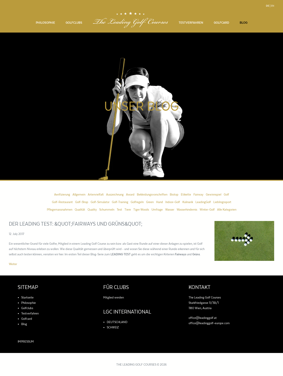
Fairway (198, 194)
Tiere (127, 209)
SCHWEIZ (113, 327)
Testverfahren (191, 22)
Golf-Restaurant (62, 202)
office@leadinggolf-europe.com (209, 323)
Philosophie (45, 22)
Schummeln (106, 209)
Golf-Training (120, 202)
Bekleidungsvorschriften (152, 194)
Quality (92, 209)
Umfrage (157, 209)
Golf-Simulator (100, 202)
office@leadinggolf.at (203, 318)
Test (119, 209)
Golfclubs (74, 22)
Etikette (186, 194)
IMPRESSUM (26, 341)
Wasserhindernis (187, 209)
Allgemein (79, 194)
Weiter (13, 264)
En (272, 5)
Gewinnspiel (213, 194)
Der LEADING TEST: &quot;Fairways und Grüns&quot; (75, 224)
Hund (159, 202)
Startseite (27, 297)
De (267, 5)
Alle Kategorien (226, 209)
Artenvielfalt (96, 194)
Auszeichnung (115, 194)
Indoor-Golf (172, 202)
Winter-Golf (207, 209)
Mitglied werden (113, 297)
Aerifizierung (62, 194)
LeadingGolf (203, 202)
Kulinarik (187, 202)
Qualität (80, 209)
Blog (243, 22)
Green (150, 202)
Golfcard (221, 22)
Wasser (169, 209)
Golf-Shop (81, 202)
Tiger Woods (141, 209)
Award (130, 194)
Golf (226, 194)
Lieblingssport (222, 202)
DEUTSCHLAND (117, 322)
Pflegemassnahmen (59, 209)
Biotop (174, 194)
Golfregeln (137, 202)
